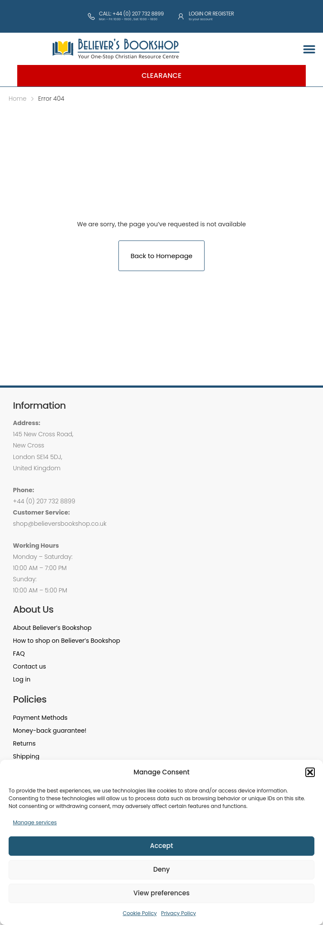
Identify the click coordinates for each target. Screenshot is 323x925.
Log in (22, 679)
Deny (161, 869)
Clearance (162, 75)
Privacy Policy (178, 913)
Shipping (26, 756)
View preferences (161, 892)
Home (18, 98)
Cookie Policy (140, 913)
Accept (161, 845)
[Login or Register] (181, 16)
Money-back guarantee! (50, 730)
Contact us (29, 666)
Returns (24, 743)
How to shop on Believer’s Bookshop (66, 640)
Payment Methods (40, 717)
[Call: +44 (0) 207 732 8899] (91, 16)
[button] (310, 772)
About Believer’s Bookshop (52, 627)
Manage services (35, 822)
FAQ (19, 653)
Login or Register (211, 13)
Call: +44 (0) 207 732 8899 (131, 13)
